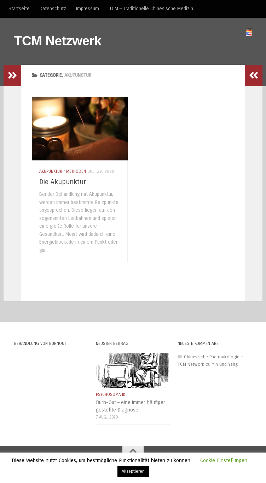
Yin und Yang (225, 364)
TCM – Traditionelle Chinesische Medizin (151, 9)
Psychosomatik (110, 394)
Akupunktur (50, 171)
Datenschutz (53, 9)
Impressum (87, 9)
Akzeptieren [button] (133, 471)
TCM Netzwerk (58, 41)
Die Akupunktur (62, 182)
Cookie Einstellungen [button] (223, 460)
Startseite (19, 9)
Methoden (76, 171)
